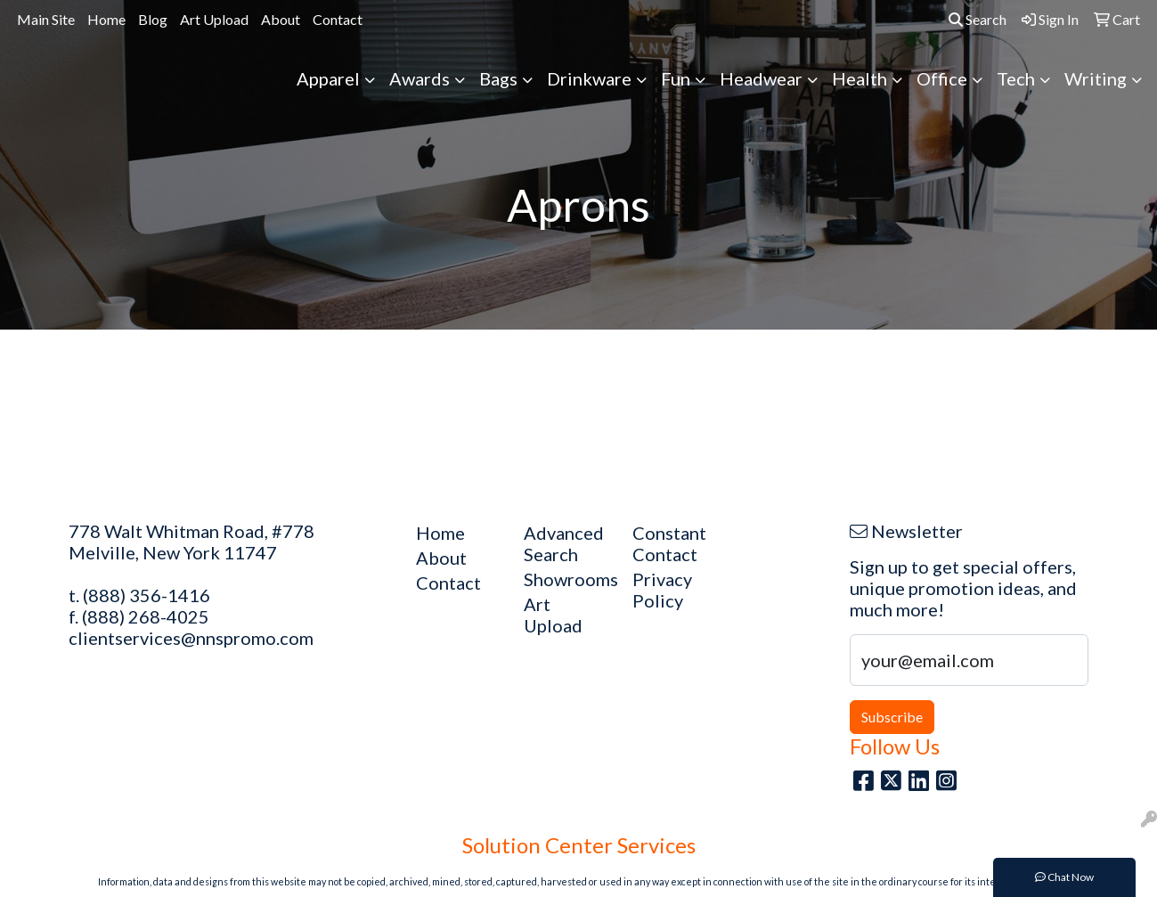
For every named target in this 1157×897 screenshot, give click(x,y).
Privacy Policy (662, 589)
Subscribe (892, 716)
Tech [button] (1016, 78)
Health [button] (859, 78)
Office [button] (942, 78)
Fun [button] (675, 78)
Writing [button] (1095, 78)
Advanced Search (564, 543)
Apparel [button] (328, 78)
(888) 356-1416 (146, 595)
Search (977, 19)
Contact (338, 19)
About (280, 19)
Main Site (46, 19)
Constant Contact (669, 543)
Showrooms (567, 579)
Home (106, 19)
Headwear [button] (761, 78)
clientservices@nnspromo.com (191, 637)
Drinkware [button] (589, 78)
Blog (152, 19)
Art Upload (214, 19)
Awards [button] (419, 78)
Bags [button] (498, 78)
